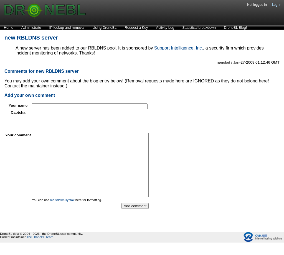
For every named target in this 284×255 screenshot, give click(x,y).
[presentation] (74, 121)
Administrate (31, 27)
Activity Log (165, 27)
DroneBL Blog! (235, 27)
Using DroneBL (105, 27)
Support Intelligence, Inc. (178, 48)
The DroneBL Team (40, 249)
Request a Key (136, 27)
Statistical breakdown (199, 27)
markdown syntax (62, 212)
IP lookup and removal (66, 27)
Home (8, 27)
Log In (276, 5)
